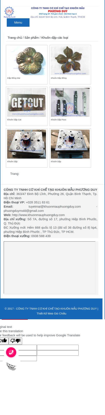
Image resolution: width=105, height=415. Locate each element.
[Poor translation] (15, 341)
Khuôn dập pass (58, 119)
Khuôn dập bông (58, 78)
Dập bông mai (13, 78)
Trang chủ (15, 37)
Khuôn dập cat (14, 119)
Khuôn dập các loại (54, 37)
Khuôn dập (12, 161)
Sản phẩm (31, 37)
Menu (18, 22)
